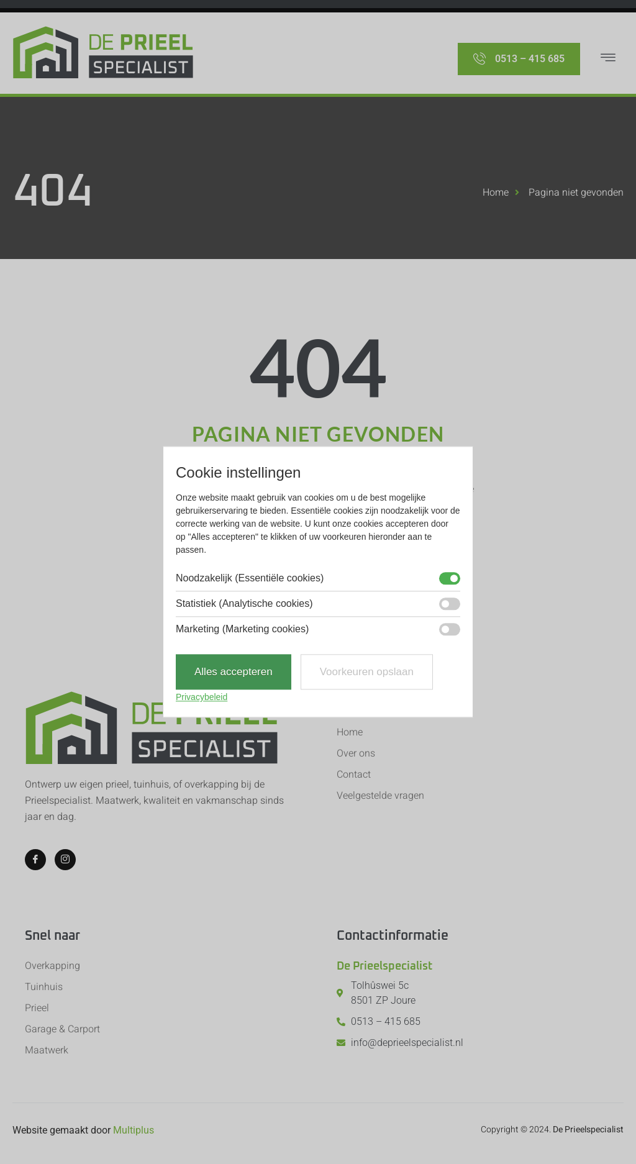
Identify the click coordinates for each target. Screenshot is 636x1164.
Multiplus (133, 1130)
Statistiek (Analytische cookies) (244, 604)
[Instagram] (65, 859)
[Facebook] (35, 859)
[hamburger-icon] (608, 59)
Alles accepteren (233, 672)
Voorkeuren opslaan (367, 672)
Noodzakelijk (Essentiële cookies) (250, 578)
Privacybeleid (201, 697)
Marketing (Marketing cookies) (242, 629)
